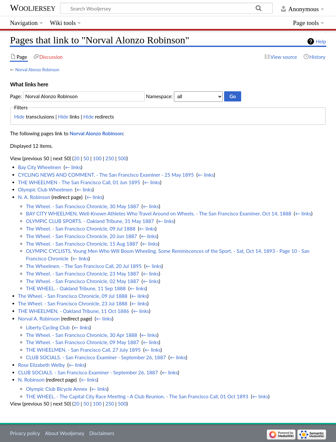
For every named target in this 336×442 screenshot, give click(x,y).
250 (109, 158)
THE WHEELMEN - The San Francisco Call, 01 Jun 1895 (79, 182)
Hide (19, 117)
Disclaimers (101, 433)
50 (86, 158)
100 (97, 158)
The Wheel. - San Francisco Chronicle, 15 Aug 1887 (82, 244)
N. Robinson (31, 380)
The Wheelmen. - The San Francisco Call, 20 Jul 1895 (84, 266)
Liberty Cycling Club (48, 327)
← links (73, 167)
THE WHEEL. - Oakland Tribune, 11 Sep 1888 (76, 288)
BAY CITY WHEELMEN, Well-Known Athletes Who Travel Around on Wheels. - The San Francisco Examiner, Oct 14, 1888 (158, 213)
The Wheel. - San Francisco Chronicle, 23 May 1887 (82, 273)
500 (122, 158)
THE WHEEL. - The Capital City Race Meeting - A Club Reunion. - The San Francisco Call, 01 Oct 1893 (137, 396)
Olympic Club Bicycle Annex (56, 389)
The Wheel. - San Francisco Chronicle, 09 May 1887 (82, 342)
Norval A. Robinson (39, 318)
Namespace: (159, 96)
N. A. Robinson (34, 197)
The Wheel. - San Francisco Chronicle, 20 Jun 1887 (81, 236)
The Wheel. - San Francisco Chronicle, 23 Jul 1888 (72, 303)
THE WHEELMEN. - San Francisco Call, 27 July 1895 (83, 350)
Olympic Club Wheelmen (45, 189)
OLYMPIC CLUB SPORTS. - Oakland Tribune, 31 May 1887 (90, 221)
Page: (16, 96)
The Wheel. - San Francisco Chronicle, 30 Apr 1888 (81, 335)
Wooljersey (32, 8)
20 (76, 158)
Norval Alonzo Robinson (37, 69)
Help (321, 41)
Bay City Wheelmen (39, 167)
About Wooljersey (64, 433)
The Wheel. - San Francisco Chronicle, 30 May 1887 (82, 206)
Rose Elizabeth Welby (41, 365)
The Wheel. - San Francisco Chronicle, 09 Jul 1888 (80, 229)
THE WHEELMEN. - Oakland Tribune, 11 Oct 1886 (73, 311)
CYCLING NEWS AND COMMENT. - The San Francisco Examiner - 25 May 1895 (106, 175)
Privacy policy (25, 433)
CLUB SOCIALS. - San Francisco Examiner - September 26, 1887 (96, 357)
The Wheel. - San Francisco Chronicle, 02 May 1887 (82, 281)
